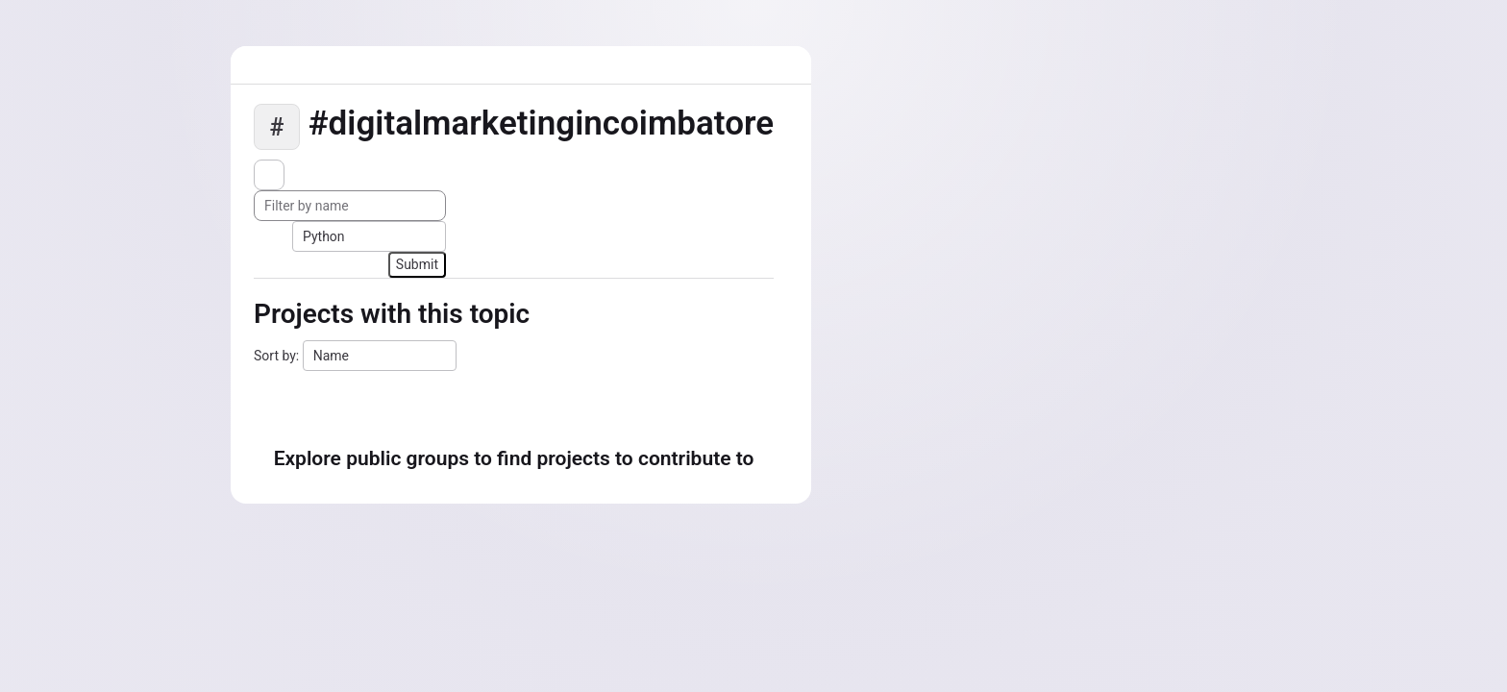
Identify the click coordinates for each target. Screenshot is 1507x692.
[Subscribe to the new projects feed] (269, 175)
